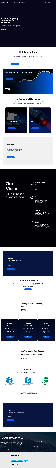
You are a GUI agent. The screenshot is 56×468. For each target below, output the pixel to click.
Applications (23, 2)
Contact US (28, 289)
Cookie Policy (20, 461)
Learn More (12, 128)
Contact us (49, 2)
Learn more (9, 78)
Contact (46, 336)
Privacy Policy (3, 461)
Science (44, 2)
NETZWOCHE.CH (28, 396)
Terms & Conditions (10, 461)
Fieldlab (13, 2)
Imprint (16, 461)
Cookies (25, 461)
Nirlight (18, 2)
